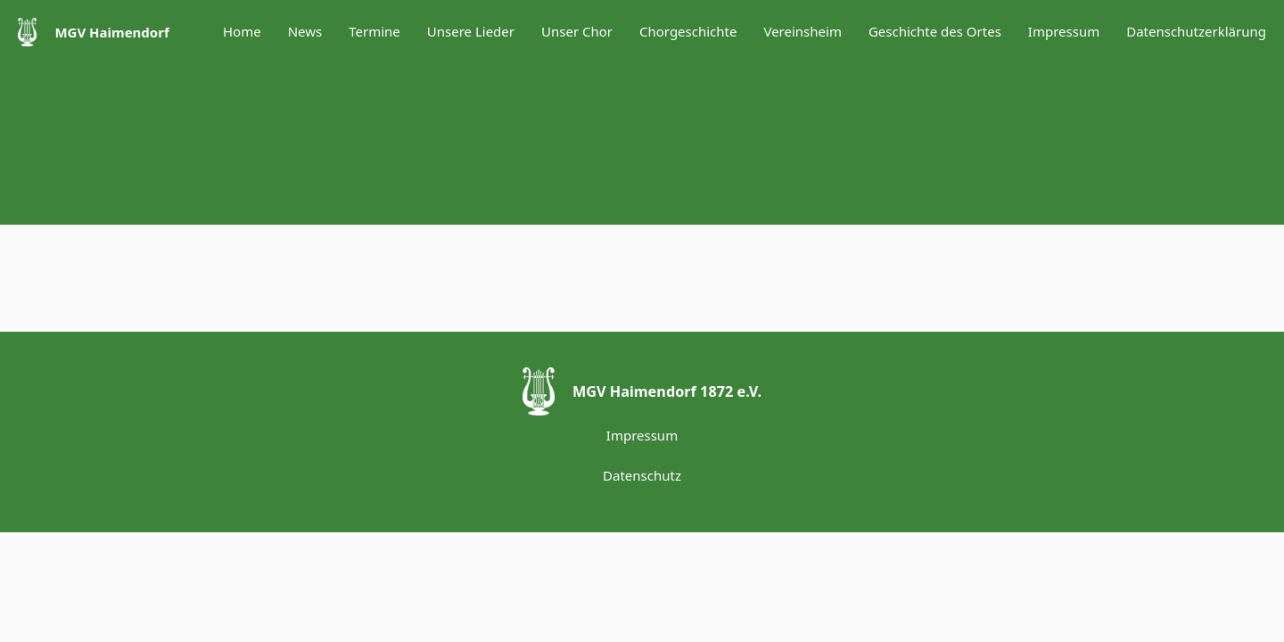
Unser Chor (577, 31)
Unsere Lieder (470, 31)
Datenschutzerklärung (1196, 31)
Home (242, 31)
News (305, 31)
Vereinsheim (802, 31)
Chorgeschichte (688, 31)
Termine (374, 31)
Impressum (1063, 31)
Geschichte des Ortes (934, 31)
